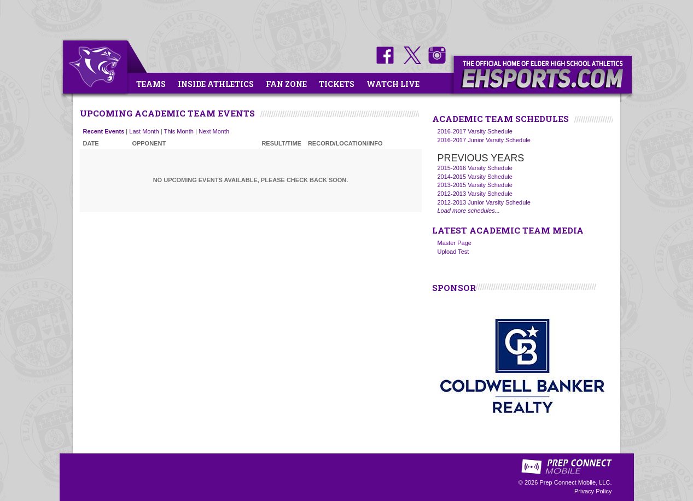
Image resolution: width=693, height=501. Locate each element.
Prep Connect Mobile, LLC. (575, 482)
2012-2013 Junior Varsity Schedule (484, 202)
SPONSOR (454, 287)
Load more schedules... (469, 210)
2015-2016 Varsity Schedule (475, 168)
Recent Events (104, 131)
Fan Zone (286, 84)
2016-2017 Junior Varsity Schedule (484, 140)
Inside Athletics (216, 84)
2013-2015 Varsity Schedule (475, 185)
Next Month (214, 131)
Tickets (336, 84)
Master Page (454, 243)
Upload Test (453, 251)
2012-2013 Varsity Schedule (475, 193)
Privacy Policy (593, 491)
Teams (151, 84)
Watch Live (393, 84)
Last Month (144, 131)
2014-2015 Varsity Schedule (475, 176)
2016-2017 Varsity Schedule (475, 131)
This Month (179, 131)
